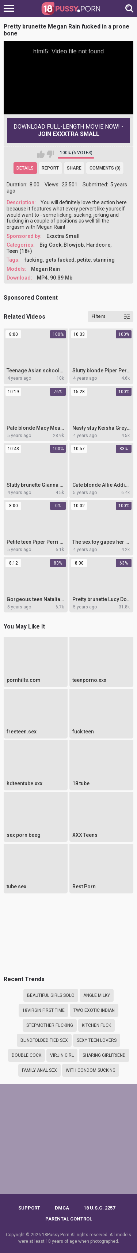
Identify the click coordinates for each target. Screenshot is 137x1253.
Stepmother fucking (49, 1025)
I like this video (41, 154)
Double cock (26, 1055)
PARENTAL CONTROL (68, 1219)
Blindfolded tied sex (44, 1040)
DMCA (62, 1208)
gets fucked (60, 260)
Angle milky (96, 995)
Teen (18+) (20, 251)
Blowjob (74, 245)
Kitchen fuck (96, 1025)
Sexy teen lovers (97, 1040)
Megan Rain (45, 269)
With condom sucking (90, 1070)
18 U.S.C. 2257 (99, 1208)
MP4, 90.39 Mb (55, 278)
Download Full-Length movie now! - (68, 130)
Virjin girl (62, 1055)
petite (84, 260)
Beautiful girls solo (51, 995)
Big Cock (50, 245)
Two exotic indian (94, 1010)
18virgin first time (43, 1010)
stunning (104, 260)
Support (29, 1208)
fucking (33, 260)
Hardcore (98, 245)
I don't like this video (50, 154)
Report (50, 168)
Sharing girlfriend (104, 1055)
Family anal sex (39, 1070)
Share (74, 168)
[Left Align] (11, 8)
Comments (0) (105, 168)
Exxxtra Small (63, 236)
